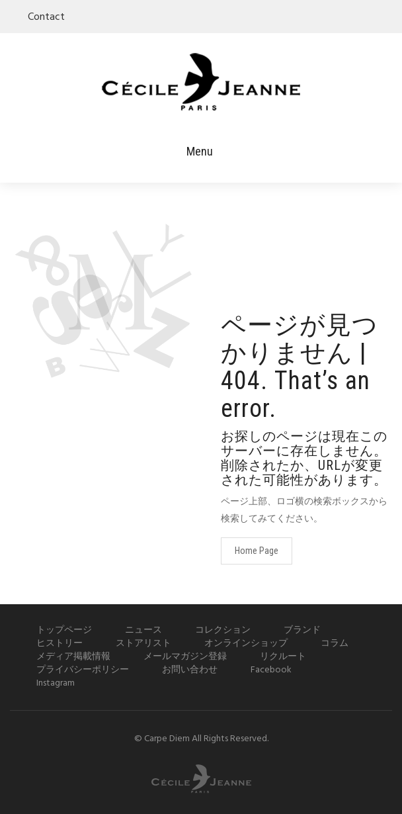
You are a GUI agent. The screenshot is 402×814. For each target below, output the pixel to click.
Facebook (271, 670)
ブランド (302, 630)
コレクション (223, 630)
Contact (46, 17)
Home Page (256, 550)
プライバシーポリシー (82, 670)
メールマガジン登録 (185, 656)
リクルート (283, 656)
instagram (383, 16)
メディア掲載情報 (73, 656)
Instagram (55, 683)
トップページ (64, 630)
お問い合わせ (190, 670)
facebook (366, 16)
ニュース (143, 630)
